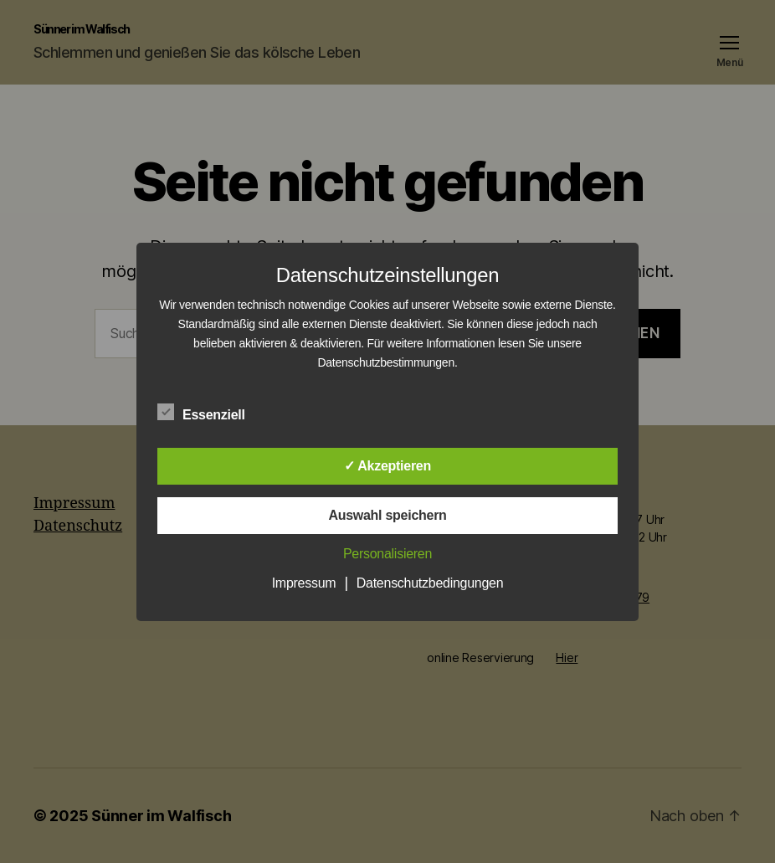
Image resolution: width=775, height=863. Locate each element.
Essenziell (210, 412)
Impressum (304, 583)
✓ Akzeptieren (387, 466)
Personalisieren (387, 554)
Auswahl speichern (387, 515)
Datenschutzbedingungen (430, 583)
